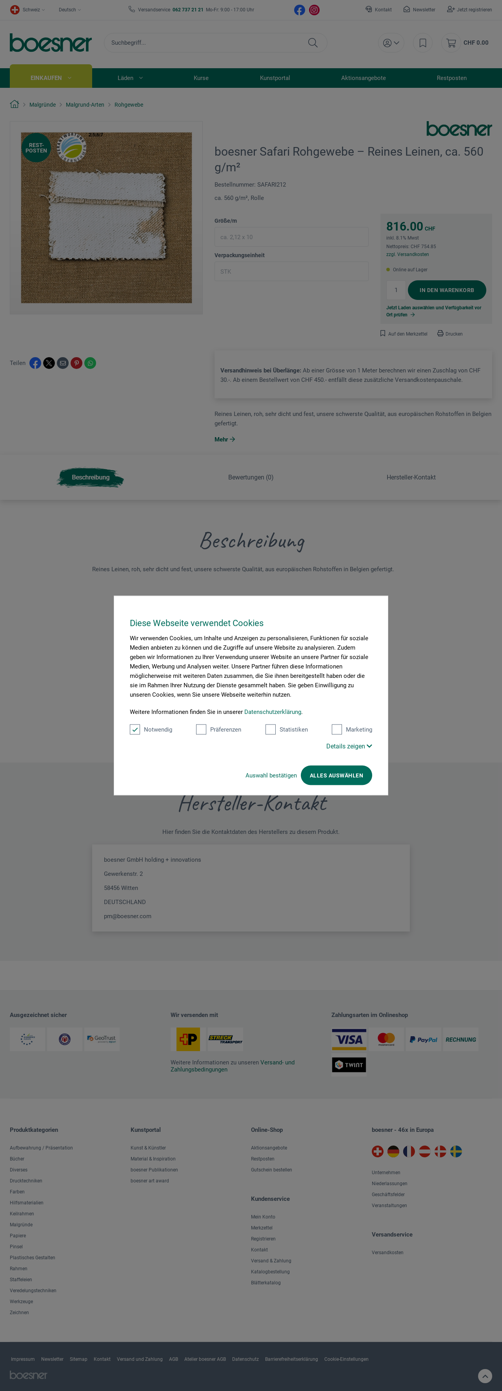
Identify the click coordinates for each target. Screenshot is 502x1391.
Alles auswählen (336, 775)
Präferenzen (218, 730)
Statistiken (287, 730)
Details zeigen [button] (349, 746)
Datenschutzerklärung (272, 711)
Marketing (352, 730)
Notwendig (151, 730)
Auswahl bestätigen (271, 775)
